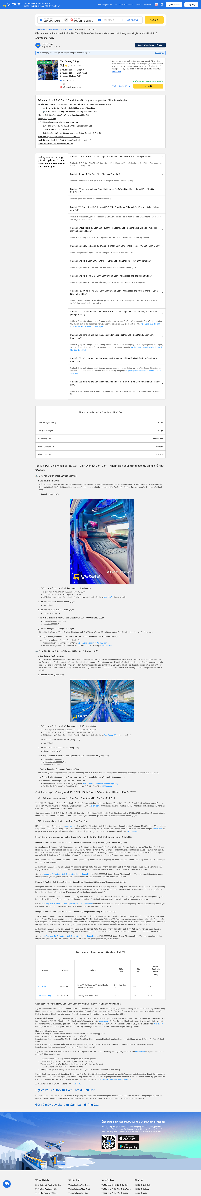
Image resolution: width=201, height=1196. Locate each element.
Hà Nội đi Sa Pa (141, 1193)
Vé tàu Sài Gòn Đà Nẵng (78, 1193)
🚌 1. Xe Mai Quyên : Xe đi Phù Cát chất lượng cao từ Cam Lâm (69, 108)
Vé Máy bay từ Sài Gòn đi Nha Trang (116, 1189)
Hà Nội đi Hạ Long (142, 1189)
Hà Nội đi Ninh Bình (142, 1185)
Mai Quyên (108, 597)
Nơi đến (77, 18)
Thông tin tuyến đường (47, 119)
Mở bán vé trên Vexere (124, 5)
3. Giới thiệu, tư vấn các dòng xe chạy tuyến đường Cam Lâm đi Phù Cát (72, 133)
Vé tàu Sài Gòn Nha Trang (78, 1185)
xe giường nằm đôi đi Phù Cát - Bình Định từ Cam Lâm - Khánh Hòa (68, 936)
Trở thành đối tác (144, 5)
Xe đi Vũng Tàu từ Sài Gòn (46, 1189)
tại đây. (78, 1084)
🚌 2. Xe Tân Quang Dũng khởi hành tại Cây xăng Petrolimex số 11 (70, 112)
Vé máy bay (108, 1180)
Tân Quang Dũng (111, 735)
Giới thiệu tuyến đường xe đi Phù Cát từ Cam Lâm (58, 122)
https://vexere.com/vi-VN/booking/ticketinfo (115, 1079)
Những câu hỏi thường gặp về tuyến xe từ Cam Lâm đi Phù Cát (63, 115)
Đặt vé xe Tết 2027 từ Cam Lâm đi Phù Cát (55, 144)
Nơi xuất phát (48, 18)
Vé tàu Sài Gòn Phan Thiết (79, 1189)
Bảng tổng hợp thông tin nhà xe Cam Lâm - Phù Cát (59, 137)
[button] (116, 156)
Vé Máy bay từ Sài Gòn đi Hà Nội (115, 1193)
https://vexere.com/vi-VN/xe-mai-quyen (93, 643)
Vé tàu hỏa (74, 1180)
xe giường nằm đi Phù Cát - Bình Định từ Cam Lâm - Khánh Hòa (67, 904)
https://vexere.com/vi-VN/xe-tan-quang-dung (100, 783)
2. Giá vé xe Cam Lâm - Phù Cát (56, 129)
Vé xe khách (40, 29)
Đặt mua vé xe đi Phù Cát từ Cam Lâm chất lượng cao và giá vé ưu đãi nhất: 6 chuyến (82, 100)
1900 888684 (107, 646)
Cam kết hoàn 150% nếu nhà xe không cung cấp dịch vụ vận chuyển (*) (40, 4)
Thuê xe (139, 1180)
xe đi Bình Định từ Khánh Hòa (58, 29)
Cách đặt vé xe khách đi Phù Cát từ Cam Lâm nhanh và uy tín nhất (64, 140)
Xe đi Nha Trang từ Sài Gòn (46, 1193)
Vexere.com (95, 806)
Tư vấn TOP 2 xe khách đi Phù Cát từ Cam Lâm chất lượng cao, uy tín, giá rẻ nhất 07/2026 (74, 104)
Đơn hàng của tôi (105, 5)
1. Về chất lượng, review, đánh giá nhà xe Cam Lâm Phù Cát (67, 126)
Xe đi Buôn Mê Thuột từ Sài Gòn (48, 1185)
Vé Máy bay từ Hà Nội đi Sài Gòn (115, 1185)
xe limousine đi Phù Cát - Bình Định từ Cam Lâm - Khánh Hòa (66, 874)
